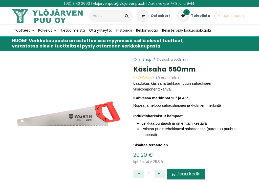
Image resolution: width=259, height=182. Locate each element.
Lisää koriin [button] (186, 174)
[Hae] (127, 16)
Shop (147, 59)
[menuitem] (24, 30)
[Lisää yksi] (159, 174)
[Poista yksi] (139, 174)
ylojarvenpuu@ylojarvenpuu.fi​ (119, 3)
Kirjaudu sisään (231, 15)
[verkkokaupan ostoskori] (153, 16)
